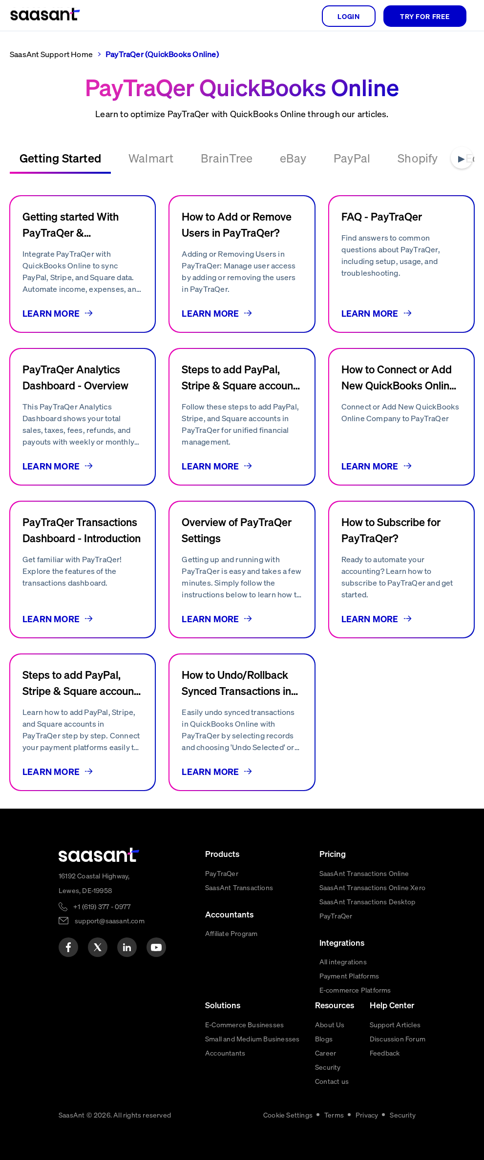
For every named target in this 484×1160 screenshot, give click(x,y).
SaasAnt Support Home (51, 54)
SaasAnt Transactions (239, 887)
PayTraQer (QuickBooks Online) (162, 54)
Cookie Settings (288, 1114)
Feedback (385, 1052)
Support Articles (395, 1024)
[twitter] (97, 947)
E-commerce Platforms (355, 989)
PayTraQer (221, 873)
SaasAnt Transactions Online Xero (372, 887)
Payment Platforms (349, 975)
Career (325, 1052)
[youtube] (156, 947)
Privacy (367, 1114)
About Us (330, 1024)
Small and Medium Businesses (252, 1038)
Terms (334, 1114)
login (348, 16)
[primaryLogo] (99, 855)
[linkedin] (127, 947)
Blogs (324, 1038)
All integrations (343, 961)
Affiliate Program (231, 933)
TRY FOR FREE (425, 16)
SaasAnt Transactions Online (364, 873)
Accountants (225, 1052)
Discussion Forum (397, 1038)
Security (328, 1066)
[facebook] (68, 947)
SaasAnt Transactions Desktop (367, 901)
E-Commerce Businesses (244, 1024)
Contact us (332, 1081)
